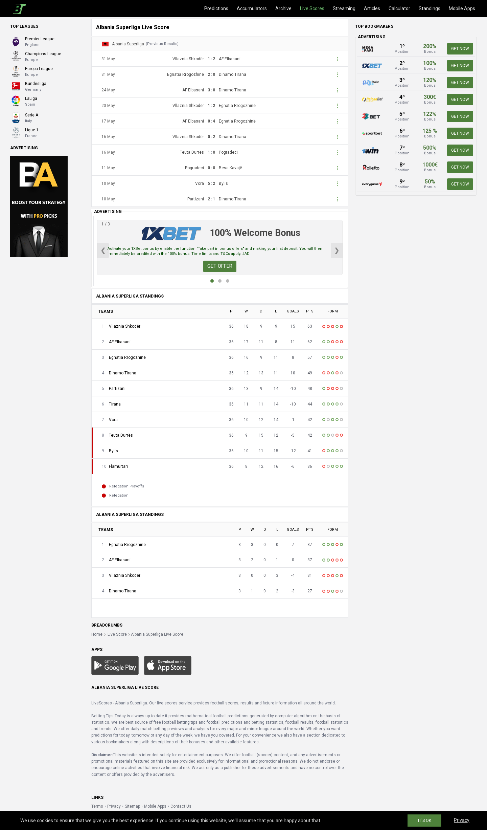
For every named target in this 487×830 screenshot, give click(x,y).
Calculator (399, 8)
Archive (283, 8)
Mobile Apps (462, 8)
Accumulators (252, 8)
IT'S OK (424, 820)
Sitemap (132, 806)
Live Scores (312, 8)
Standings (429, 8)
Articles (372, 8)
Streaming (344, 8)
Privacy (114, 806)
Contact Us (180, 806)
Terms (97, 806)
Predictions (216, 8)
